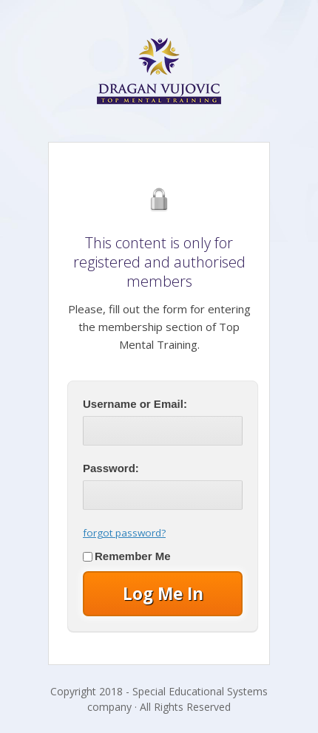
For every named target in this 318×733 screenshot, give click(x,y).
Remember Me (127, 556)
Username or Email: (135, 404)
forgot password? (124, 532)
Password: (111, 468)
